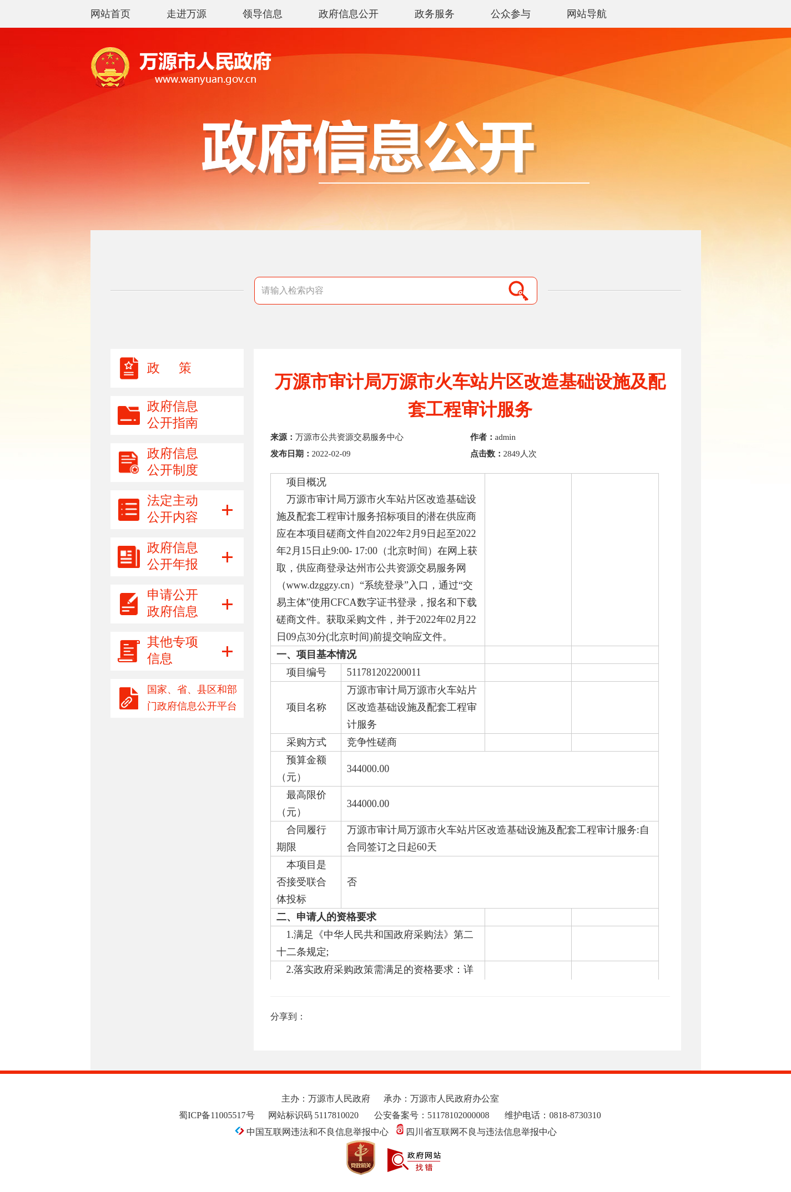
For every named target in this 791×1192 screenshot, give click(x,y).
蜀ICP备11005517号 (216, 1115)
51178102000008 (458, 1115)
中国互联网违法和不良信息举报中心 (313, 1132)
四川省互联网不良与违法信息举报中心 (476, 1132)
